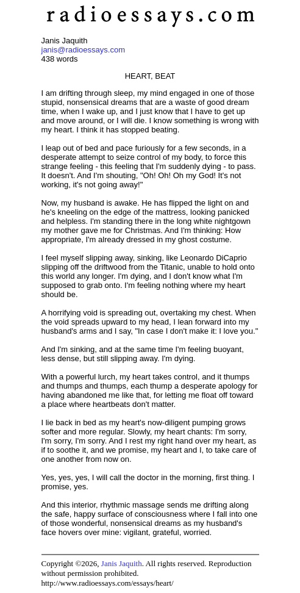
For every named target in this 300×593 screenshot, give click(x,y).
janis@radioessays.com (83, 49)
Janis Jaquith (121, 563)
